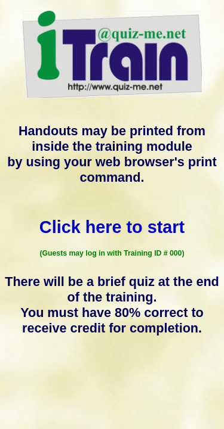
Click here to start (112, 227)
